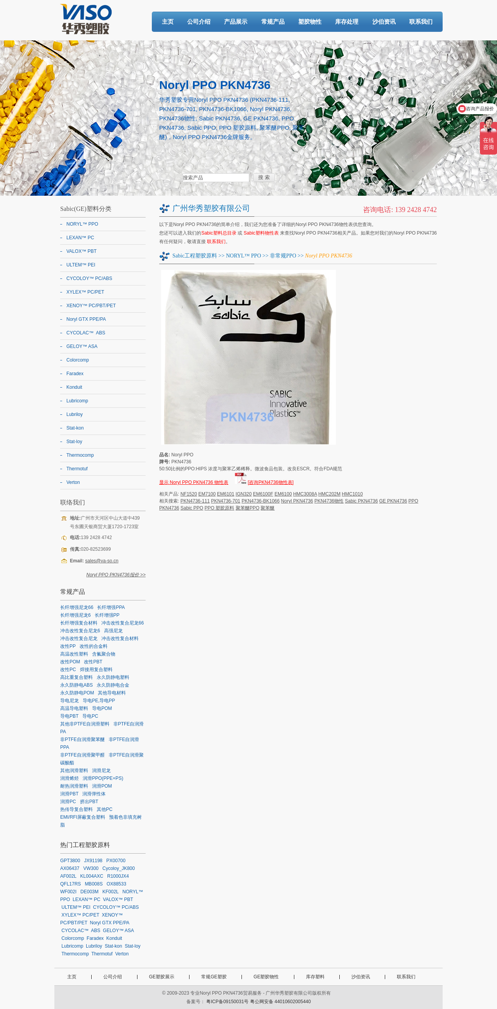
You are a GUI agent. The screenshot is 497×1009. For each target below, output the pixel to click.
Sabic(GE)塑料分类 (85, 208)
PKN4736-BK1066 (261, 501)
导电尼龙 (69, 700)
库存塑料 (315, 976)
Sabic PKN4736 (361, 501)
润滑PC (68, 801)
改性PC (68, 669)
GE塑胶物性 (266, 976)
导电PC (90, 716)
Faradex (74, 373)
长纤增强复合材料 (78, 623)
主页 (168, 21)
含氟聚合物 (103, 654)
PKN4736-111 (195, 501)
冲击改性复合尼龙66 (122, 623)
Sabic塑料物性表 (261, 233)
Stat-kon (75, 428)
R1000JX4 (118, 876)
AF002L (68, 876)
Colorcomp (77, 360)
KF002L (111, 891)
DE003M (89, 891)
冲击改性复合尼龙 (78, 638)
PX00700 (115, 860)
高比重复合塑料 (76, 677)
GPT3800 (70, 860)
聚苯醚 (268, 508)
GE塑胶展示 (161, 976)
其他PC (105, 809)
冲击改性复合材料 (120, 638)
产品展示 (235, 21)
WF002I (68, 891)
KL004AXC (91, 876)
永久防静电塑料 (113, 677)
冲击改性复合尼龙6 (80, 630)
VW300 (90, 868)
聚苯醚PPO (247, 508)
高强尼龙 (113, 630)
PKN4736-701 (225, 501)
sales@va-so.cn (101, 561)
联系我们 (421, 21)
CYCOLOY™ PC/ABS (89, 278)
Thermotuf (77, 468)
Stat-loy (74, 441)
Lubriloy (74, 414)
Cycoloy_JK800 (119, 868)
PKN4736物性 (329, 501)
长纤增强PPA (111, 607)
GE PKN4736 (393, 501)
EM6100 (283, 494)
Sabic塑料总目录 (218, 233)
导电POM (102, 708)
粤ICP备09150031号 (227, 1001)
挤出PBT (89, 801)
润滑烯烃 (69, 778)
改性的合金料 (94, 646)
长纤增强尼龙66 (76, 607)
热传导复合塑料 (76, 809)
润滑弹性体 (94, 794)
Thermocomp (80, 455)
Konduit (74, 387)
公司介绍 (198, 21)
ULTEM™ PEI (80, 265)
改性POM (70, 662)
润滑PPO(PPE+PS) (103, 778)
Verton (73, 482)
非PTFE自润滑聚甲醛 (82, 755)
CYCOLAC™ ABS (85, 333)
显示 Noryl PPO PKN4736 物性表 (193, 482)
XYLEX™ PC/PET (85, 292)
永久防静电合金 (113, 685)
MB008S (94, 884)
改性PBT (93, 662)
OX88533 (116, 884)
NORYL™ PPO (243, 256)
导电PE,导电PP (99, 700)
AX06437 (69, 868)
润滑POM (102, 786)
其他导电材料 (112, 693)
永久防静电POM (77, 693)
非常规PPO (283, 256)
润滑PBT (69, 794)
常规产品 (273, 21)
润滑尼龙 (101, 770)
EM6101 (226, 494)
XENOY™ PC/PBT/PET (91, 305)
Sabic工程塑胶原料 (194, 256)
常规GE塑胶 (213, 976)
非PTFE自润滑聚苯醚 (82, 739)
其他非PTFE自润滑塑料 (84, 724)
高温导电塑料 (74, 708)
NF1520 (189, 494)
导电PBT (69, 716)
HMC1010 (352, 494)
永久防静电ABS (76, 685)
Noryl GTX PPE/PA (86, 319)
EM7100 (207, 494)
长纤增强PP (107, 615)
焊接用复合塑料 (96, 669)
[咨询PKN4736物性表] (271, 482)
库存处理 (346, 21)
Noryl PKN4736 (297, 501)
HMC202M (329, 494)
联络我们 (72, 502)
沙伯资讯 (384, 21)
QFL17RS (70, 884)
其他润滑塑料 (74, 770)
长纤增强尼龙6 (75, 615)
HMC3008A (305, 494)
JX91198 (93, 860)
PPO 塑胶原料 (220, 508)
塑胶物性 (309, 21)
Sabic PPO (192, 508)
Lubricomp (77, 401)
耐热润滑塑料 (74, 786)
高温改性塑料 (74, 654)
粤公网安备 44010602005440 (280, 1001)
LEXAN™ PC (80, 237)
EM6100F (263, 494)
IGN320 (244, 494)
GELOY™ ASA (81, 346)
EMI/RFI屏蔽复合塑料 (82, 817)
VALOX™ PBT (81, 251)
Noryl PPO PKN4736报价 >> (116, 575)
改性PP (68, 646)
